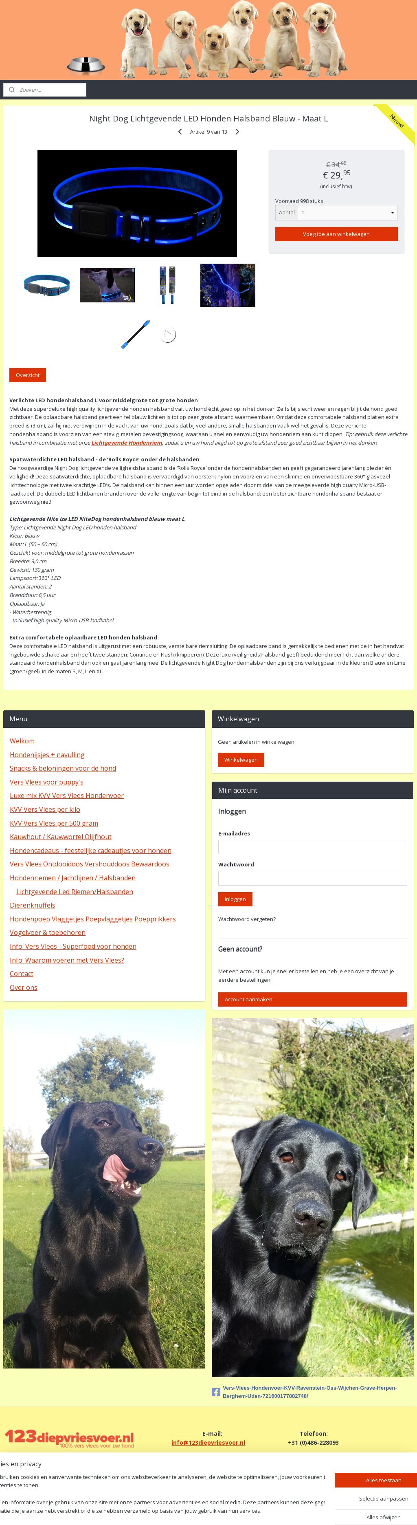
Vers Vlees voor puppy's (46, 782)
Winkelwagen (241, 759)
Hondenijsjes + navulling (47, 754)
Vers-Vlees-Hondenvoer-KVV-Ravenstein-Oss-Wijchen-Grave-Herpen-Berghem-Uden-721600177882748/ (304, 1392)
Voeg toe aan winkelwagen (336, 234)
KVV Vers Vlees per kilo (45, 809)
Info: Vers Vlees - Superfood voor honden (73, 946)
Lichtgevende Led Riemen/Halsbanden (74, 891)
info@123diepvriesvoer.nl (208, 1442)
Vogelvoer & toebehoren (48, 932)
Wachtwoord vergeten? (247, 919)
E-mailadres (234, 833)
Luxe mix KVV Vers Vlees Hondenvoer (67, 795)
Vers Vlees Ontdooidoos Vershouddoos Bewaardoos (89, 863)
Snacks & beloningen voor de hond (63, 768)
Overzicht (28, 375)
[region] (155, 1494)
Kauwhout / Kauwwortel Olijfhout (61, 836)
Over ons (23, 987)
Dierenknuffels (32, 905)
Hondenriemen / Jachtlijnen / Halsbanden (73, 877)
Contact (21, 973)
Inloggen (235, 899)
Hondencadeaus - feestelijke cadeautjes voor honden (90, 850)
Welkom (22, 740)
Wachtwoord (236, 864)
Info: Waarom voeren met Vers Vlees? (67, 960)
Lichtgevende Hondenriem (126, 442)
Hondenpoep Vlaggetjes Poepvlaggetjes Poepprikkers (93, 919)
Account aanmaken (248, 999)
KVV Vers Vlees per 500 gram (54, 823)
